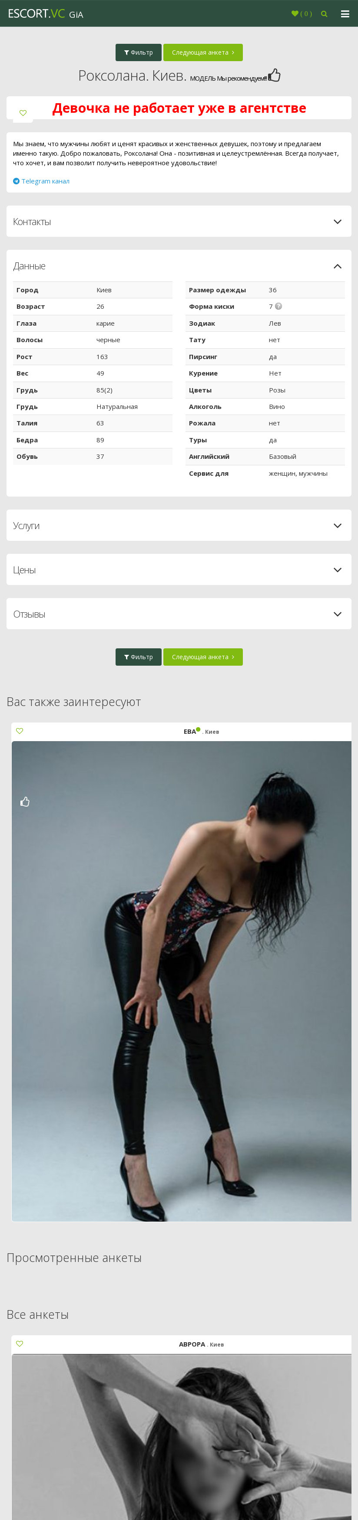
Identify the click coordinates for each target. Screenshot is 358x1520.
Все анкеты (38, 1314)
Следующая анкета (203, 52)
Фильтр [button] (138, 52)
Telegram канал (41, 181)
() (305, 13)
